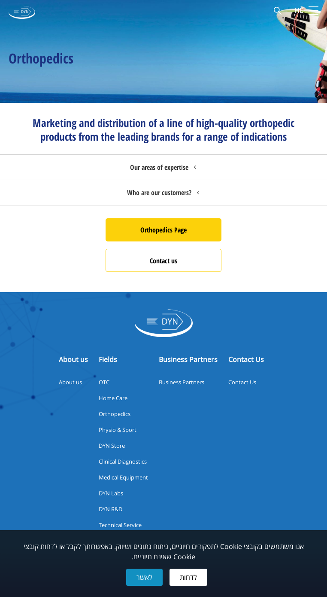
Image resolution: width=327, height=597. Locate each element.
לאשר (144, 577)
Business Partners (181, 382)
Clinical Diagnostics (123, 461)
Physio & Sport (117, 430)
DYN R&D (110, 509)
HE (298, 10)
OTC (104, 382)
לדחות (188, 577)
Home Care (113, 398)
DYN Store (112, 445)
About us (70, 382)
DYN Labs (111, 493)
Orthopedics (114, 414)
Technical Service (120, 525)
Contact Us (242, 382)
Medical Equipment (123, 477)
